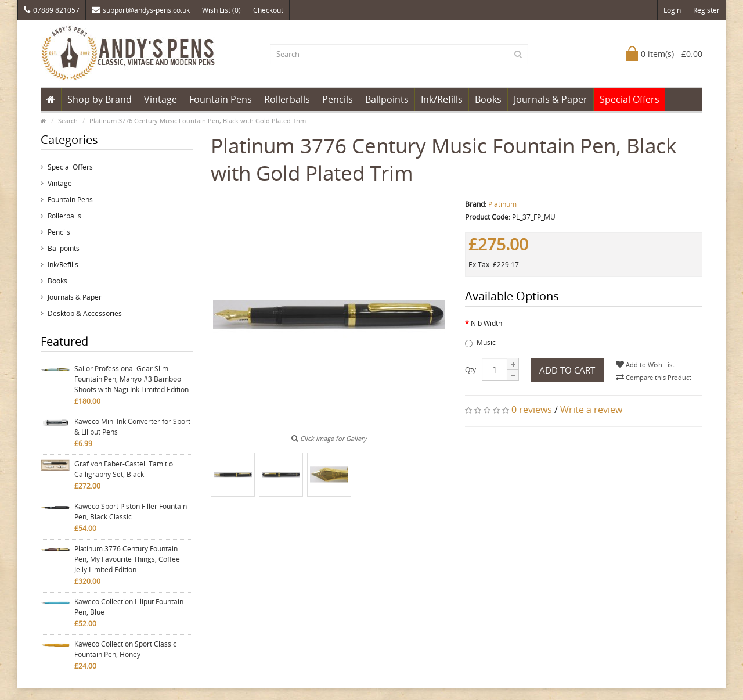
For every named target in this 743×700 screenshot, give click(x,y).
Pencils (337, 99)
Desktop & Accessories (85, 313)
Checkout (268, 10)
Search (68, 120)
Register (706, 10)
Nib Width (486, 323)
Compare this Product (653, 377)
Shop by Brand (99, 99)
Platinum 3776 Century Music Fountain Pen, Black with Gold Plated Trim (197, 120)
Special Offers (629, 99)
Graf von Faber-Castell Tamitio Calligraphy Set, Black (123, 469)
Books (488, 99)
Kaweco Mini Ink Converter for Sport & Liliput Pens (132, 427)
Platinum (502, 204)
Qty (470, 370)
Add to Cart (567, 370)
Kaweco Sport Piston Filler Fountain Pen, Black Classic (130, 511)
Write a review (591, 409)
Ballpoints (387, 99)
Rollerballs (287, 99)
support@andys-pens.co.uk (141, 10)
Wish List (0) (221, 10)
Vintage (160, 99)
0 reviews (531, 409)
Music (480, 342)
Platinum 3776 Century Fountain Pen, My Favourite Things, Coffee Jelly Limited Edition (127, 559)
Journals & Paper (550, 99)
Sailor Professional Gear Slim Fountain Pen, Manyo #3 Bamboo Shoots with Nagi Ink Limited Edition (131, 379)
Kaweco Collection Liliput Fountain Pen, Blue (128, 607)
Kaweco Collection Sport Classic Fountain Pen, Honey (125, 649)
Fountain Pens (220, 99)
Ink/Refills (442, 99)
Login (672, 10)
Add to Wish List (645, 364)
